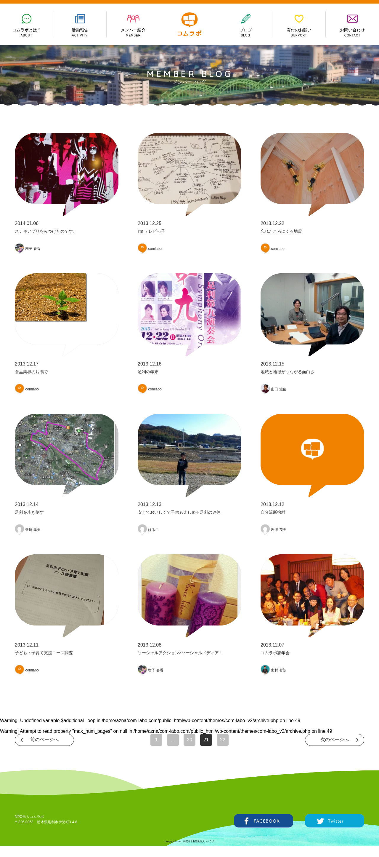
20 (189, 739)
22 (222, 739)
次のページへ (334, 739)
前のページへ (44, 739)
